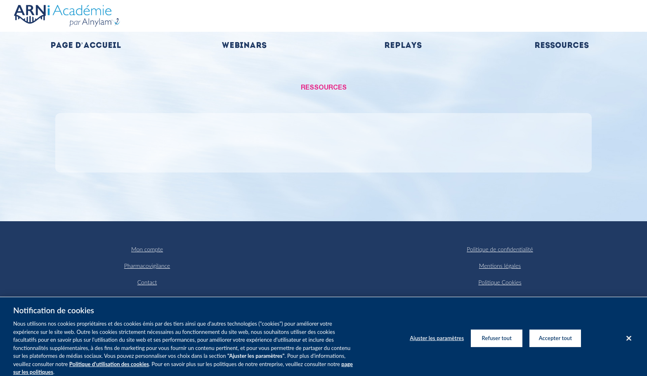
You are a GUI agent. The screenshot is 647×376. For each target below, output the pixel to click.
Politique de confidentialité (500, 249)
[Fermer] (629, 342)
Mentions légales (500, 265)
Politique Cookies (499, 282)
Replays (403, 46)
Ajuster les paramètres (437, 342)
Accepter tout (555, 342)
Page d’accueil (85, 46)
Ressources (561, 46)
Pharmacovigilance (147, 265)
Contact (147, 282)
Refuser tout (497, 342)
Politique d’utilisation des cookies (109, 368)
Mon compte (147, 249)
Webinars (244, 46)
